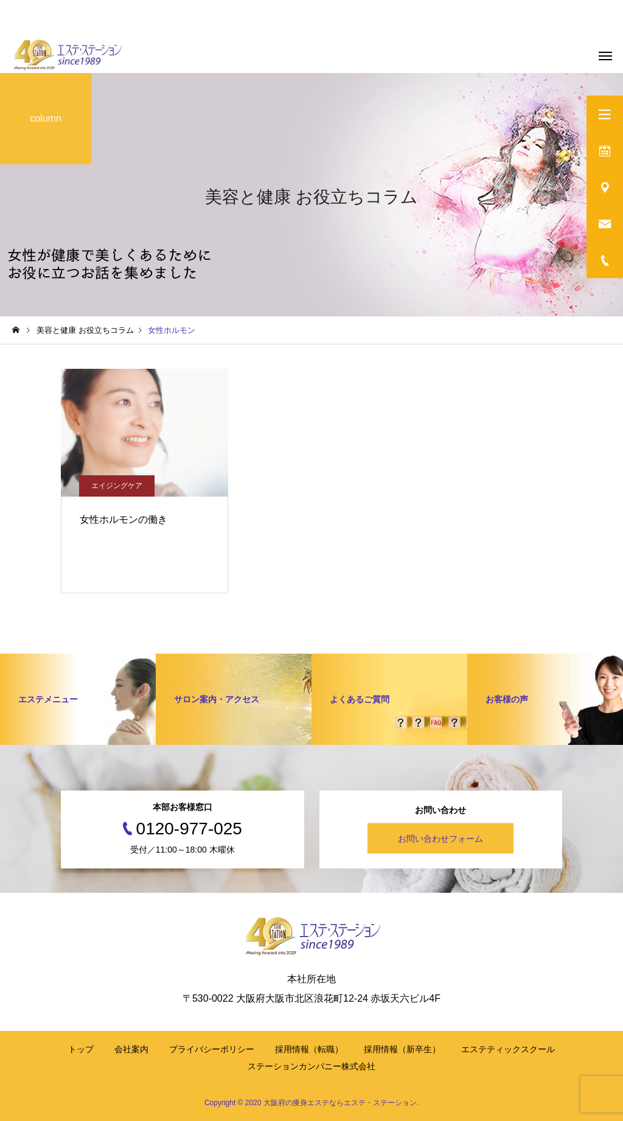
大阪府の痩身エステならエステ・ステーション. (341, 1102)
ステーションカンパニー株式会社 (311, 1066)
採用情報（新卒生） (402, 1049)
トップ (81, 1049)
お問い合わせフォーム (440, 838)
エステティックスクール (508, 1049)
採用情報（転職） (309, 1049)
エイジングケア (116, 485)
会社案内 (131, 1049)
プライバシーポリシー (211, 1049)
